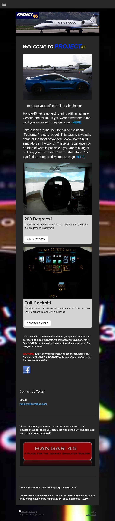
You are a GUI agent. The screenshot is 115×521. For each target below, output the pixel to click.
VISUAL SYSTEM (36, 239)
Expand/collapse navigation (57, 4)
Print (23, 511)
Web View (91, 514)
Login (93, 511)
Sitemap (33, 511)
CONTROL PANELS (37, 323)
